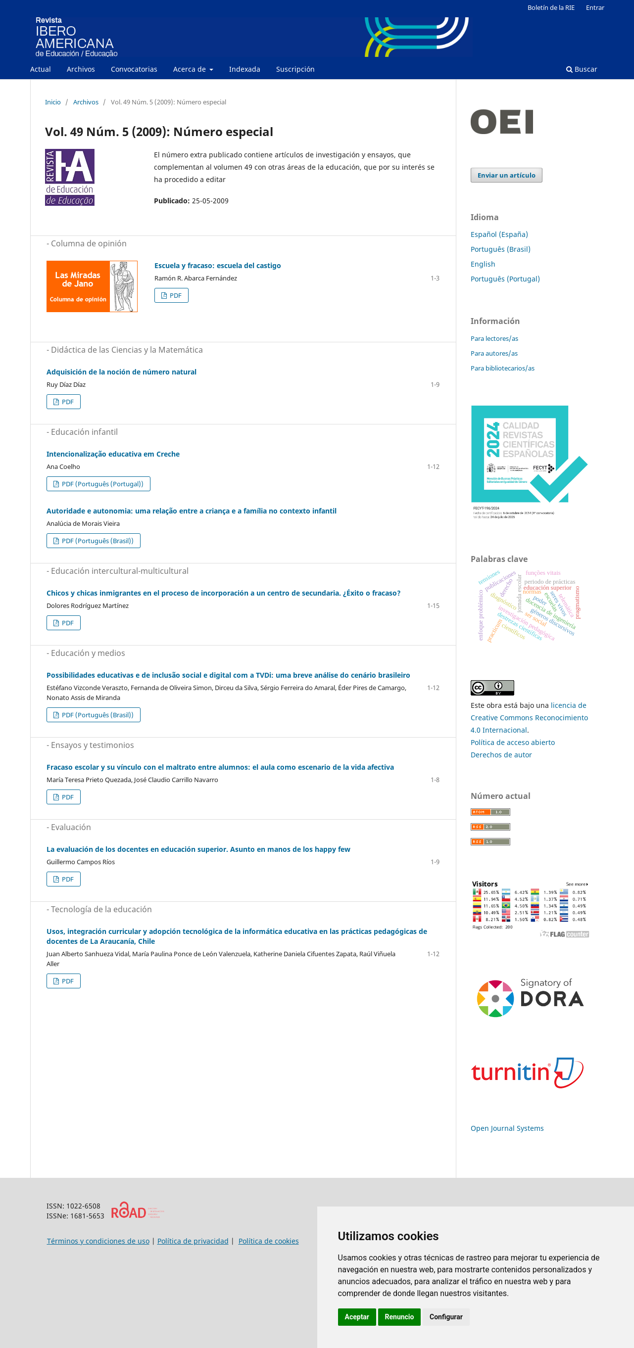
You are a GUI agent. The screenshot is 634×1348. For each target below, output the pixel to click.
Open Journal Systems (507, 1128)
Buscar (581, 69)
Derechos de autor (501, 754)
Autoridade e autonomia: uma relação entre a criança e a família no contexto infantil (192, 510)
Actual (40, 69)
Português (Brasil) (501, 249)
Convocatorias (134, 69)
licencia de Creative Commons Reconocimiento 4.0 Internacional (529, 717)
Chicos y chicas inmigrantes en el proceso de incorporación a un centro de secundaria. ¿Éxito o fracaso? (224, 593)
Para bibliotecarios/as (503, 368)
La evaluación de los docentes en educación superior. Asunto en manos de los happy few (198, 849)
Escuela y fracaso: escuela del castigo (217, 265)
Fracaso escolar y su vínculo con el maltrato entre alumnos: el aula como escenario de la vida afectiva (220, 767)
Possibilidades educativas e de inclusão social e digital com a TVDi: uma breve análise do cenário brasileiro (228, 675)
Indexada (244, 69)
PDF (175, 295)
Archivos (81, 69)
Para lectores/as (494, 338)
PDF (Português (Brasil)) (97, 540)
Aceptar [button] (357, 1317)
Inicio (53, 101)
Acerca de (190, 69)
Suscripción (295, 69)
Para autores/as (494, 353)
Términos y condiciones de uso (98, 1241)
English (483, 264)
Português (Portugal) (505, 278)
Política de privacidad (193, 1241)
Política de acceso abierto (513, 742)
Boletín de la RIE (551, 7)
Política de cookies (269, 1241)
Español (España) (499, 234)
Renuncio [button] (399, 1317)
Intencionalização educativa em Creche (113, 454)
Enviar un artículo (507, 175)
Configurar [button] (446, 1317)
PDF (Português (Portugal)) (102, 483)
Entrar (595, 7)
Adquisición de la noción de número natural (121, 371)
